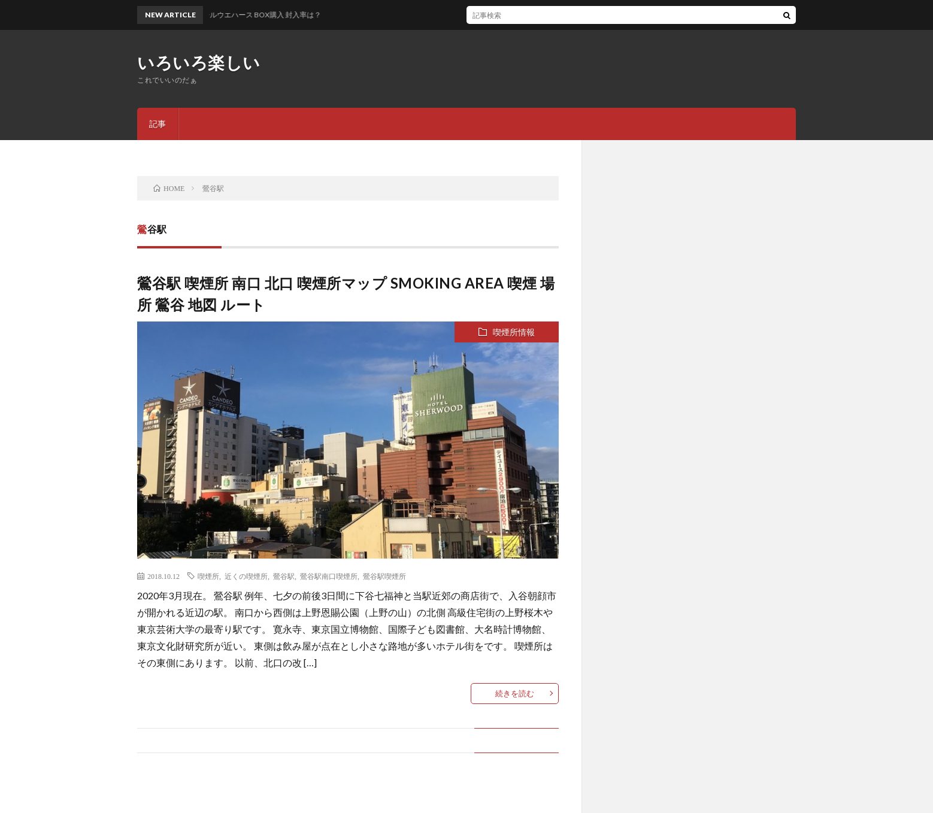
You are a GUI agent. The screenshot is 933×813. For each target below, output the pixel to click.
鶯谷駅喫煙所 (384, 576)
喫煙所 (208, 576)
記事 (157, 124)
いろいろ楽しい (198, 62)
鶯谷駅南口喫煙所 (329, 576)
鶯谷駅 (284, 576)
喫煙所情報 (514, 332)
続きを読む (514, 693)
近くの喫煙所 (246, 576)
